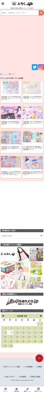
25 (17, 341)
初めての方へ (10, 377)
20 (29, 337)
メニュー (5, 389)
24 (11, 341)
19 (23, 337)
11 (17, 333)
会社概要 (22, 377)
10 (11, 333)
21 (35, 337)
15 (41, 333)
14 (35, 333)
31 (11, 346)
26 (23, 341)
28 (35, 341)
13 (29, 333)
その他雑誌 (28, 367)
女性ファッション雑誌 (12, 367)
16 (5, 337)
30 (5, 346)
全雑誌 (39, 367)
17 (11, 337)
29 (41, 341)
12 (23, 333)
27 (29, 341)
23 (5, 341)
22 (41, 337)
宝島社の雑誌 (35, 377)
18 (17, 337)
